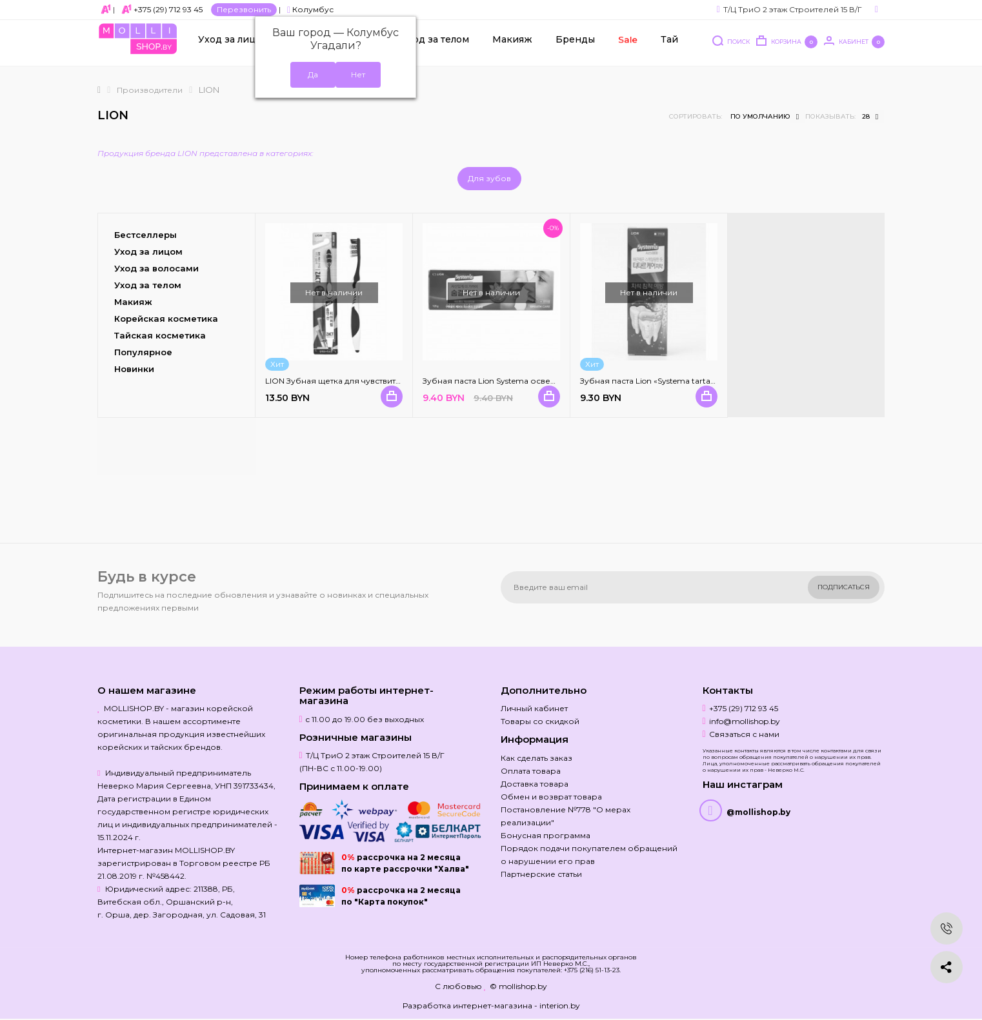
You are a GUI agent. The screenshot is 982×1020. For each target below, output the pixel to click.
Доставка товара (534, 784)
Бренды (575, 46)
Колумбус (310, 9)
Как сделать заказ (536, 758)
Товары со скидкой (540, 721)
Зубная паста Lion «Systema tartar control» (663, 381)
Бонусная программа (545, 835)
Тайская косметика (160, 335)
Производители (150, 90)
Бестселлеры (145, 235)
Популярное (143, 352)
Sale (627, 46)
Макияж (512, 46)
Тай (669, 46)
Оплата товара (531, 771)
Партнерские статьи (541, 874)
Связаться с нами (744, 734)
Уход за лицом (233, 46)
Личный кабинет (534, 708)
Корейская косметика (166, 318)
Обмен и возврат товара (551, 796)
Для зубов (489, 178)
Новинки (134, 369)
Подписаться (843, 587)
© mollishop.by (518, 986)
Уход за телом (435, 46)
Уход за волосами (156, 268)
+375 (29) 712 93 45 (168, 9)
